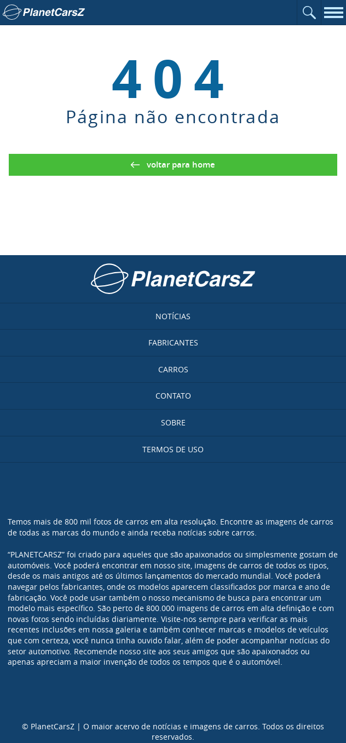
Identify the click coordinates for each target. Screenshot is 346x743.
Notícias (173, 316)
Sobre (173, 422)
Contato (173, 395)
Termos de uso (173, 449)
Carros (173, 369)
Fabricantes (173, 342)
